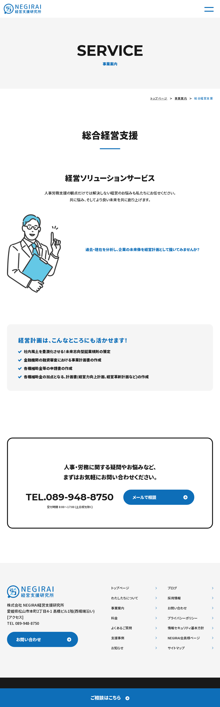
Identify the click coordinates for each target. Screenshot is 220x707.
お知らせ (117, 648)
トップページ (158, 98)
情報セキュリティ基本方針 (186, 628)
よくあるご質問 (121, 628)
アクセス (15, 617)
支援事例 (117, 638)
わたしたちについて (124, 598)
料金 (114, 618)
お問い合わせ (29, 640)
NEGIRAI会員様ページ (184, 638)
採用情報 (174, 598)
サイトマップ (176, 648)
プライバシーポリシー (183, 618)
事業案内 (181, 98)
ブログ (172, 588)
